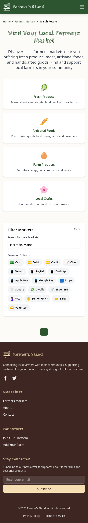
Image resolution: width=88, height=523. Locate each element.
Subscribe (44, 489)
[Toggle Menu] (82, 7)
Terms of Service (54, 516)
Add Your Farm (13, 445)
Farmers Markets (24, 21)
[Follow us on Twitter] (14, 378)
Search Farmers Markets (23, 237)
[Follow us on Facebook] (5, 378)
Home (7, 21)
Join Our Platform (15, 438)
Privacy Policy (31, 516)
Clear (77, 229)
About (7, 408)
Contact (8, 414)
